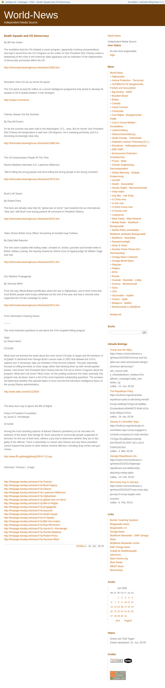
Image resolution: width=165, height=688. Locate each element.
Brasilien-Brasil (120, 95)
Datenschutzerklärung (123, 134)
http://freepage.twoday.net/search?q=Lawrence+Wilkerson (35, 492)
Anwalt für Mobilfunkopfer (123, 551)
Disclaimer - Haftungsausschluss (129, 145)
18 (128, 607)
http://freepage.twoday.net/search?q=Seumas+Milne (31, 539)
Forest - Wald (119, 161)
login (112, 55)
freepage (23, 2)
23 (122, 611)
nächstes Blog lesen (149, 2)
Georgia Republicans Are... (124, 456)
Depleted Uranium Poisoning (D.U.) (130, 141)
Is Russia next (119, 210)
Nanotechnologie (121, 241)
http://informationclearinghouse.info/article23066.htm (32, 143)
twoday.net (11, 2)
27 (111, 616)
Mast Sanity (116, 562)
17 (125, 607)
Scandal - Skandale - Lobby (126, 280)
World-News (31, 15)
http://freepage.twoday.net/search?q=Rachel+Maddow (32, 532)
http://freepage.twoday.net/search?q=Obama (27, 489)
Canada (116, 103)
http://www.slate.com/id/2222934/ (21, 391)
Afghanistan (118, 76)
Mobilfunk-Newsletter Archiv (124, 543)
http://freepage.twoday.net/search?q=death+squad (30, 514)
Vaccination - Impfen (123, 295)
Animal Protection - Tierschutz (128, 80)
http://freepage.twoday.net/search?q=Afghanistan (30, 496)
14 (115, 607)
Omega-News (117, 531)
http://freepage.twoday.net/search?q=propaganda (30, 507)
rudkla (81, 546)
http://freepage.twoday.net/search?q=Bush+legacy (30, 485)
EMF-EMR (117, 149)
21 (115, 611)
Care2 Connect (120, 107)
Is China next (119, 199)
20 (111, 611)
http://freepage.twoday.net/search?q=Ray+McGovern (32, 525)
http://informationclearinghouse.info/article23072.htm (32, 262)
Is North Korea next (122, 207)
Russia (115, 276)
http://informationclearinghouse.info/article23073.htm (32, 179)
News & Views (119, 245)
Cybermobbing (119, 130)
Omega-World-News (122, 260)
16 (122, 606)
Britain (115, 99)
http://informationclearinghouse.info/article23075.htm (32, 218)
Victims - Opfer (120, 299)
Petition (116, 268)
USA (32, 2)
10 (125, 602)
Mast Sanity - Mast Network (126, 218)
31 (125, 616)
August (128, 620)
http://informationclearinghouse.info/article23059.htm (32, 67)
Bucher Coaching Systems (124, 520)
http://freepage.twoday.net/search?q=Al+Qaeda (29, 517)
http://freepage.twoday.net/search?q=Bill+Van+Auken (32, 521)
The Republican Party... (122, 391)
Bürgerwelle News (119, 524)
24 (125, 611)
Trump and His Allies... (122, 350)
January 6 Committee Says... (125, 421)
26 (132, 611)
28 (115, 616)
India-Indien (118, 191)
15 (119, 607)
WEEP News (117, 566)
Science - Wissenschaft (124, 283)
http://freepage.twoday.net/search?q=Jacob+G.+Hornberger (35, 528)
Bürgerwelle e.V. (118, 528)
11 (128, 602)
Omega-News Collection (125, 257)
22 (119, 611)
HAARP (116, 180)
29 (119, 616)
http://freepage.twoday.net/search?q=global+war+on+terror (35, 499)
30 (122, 616)
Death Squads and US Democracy (53, 2)
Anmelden (133, 2)
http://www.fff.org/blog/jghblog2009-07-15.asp (28, 456)
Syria (114, 287)
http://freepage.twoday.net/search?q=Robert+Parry (31, 535)
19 (132, 607)
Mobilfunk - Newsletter (124, 237)
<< (161, 2)
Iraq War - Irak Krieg (122, 195)
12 (132, 602)
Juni (118, 620)
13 (111, 607)
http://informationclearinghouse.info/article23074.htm (32, 305)
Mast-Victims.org (119, 558)
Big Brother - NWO (122, 92)
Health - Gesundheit (122, 184)
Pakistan (116, 264)
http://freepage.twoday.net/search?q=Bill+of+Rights (31, 503)
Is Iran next (118, 203)
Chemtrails (117, 111)
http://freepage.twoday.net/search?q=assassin (28, 510)
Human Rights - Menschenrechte (129, 187)
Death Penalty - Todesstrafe (126, 138)
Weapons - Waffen (122, 303)
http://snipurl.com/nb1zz (16, 100)
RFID (115, 272)
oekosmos (115, 554)
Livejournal (118, 214)
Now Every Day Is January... (125, 482)
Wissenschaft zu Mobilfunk (126, 306)
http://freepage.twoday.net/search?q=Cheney (28, 481)
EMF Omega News (120, 547)
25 (128, 611)
